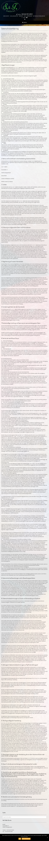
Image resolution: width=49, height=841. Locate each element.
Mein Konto (6, 16)
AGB (25, 16)
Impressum (29, 16)
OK (19, 838)
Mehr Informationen (26, 838)
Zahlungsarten (14, 16)
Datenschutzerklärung (39, 16)
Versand (21, 16)
